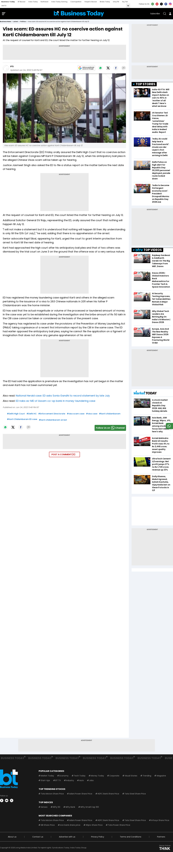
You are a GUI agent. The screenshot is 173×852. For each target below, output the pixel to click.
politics (23, 22)
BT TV (58, 781)
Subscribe (155, 13)
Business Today (8, 2)
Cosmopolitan (75, 2)
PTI (12, 67)
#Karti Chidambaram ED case (22, 419)
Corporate (114, 776)
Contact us (37, 837)
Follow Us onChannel (110, 428)
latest (15, 22)
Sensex (44, 807)
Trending (147, 776)
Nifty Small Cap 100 (89, 807)
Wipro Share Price (94, 825)
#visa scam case (75, 414)
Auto (81, 781)
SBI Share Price (48, 825)
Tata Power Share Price (119, 825)
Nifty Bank (70, 807)
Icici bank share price (70, 825)
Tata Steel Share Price (135, 794)
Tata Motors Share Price (52, 794)
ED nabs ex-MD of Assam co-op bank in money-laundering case (55, 401)
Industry (70, 781)
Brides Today (105, 2)
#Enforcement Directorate (51, 414)
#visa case (91, 414)
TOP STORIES (145, 85)
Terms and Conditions (130, 837)
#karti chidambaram (109, 414)
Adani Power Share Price (80, 794)
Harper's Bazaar (90, 2)
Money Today (97, 776)
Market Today (47, 776)
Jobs (91, 781)
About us (12, 837)
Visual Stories (131, 776)
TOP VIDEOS (149, 250)
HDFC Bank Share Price (108, 794)
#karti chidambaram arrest (53, 420)
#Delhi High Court (16, 414)
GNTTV (3, 6)
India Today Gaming (59, 2)
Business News (5, 22)
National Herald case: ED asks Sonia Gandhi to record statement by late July (63, 396)
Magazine (161, 776)
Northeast (44, 2)
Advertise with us (67, 837)
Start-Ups (45, 781)
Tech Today (79, 776)
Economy (63, 776)
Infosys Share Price (160, 820)
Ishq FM (116, 2)
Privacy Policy (97, 837)
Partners (161, 837)
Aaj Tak (125, 2)
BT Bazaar (21, 2)
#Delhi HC (32, 414)
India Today (33, 2)
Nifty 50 (56, 807)
